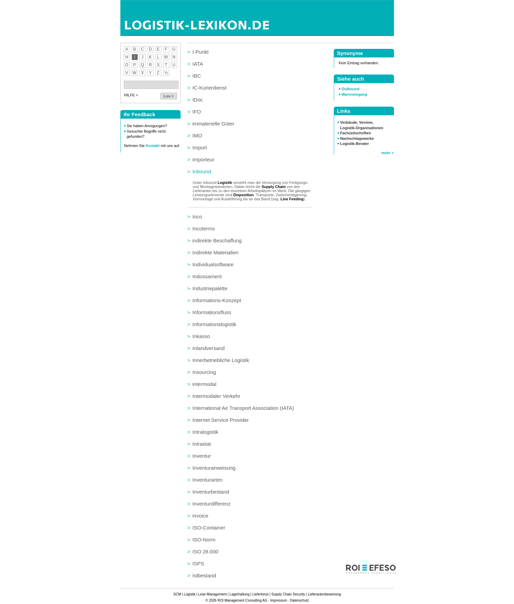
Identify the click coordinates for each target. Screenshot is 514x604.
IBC (197, 76)
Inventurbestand (211, 492)
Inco (197, 216)
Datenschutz (299, 600)
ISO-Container (209, 528)
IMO (197, 135)
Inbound (202, 171)
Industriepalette (210, 288)
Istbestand (204, 575)
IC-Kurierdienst (210, 88)
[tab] (249, 52)
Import (200, 147)
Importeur (203, 159)
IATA (198, 64)
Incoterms (204, 228)
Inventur (202, 456)
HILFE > (131, 95)
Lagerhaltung (239, 594)
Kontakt (153, 146)
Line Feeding (292, 199)
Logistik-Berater (354, 144)
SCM (177, 594)
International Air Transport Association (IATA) (243, 408)
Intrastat (202, 444)
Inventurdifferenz (211, 504)
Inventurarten (208, 480)
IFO (197, 112)
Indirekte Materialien (216, 252)
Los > (169, 96)
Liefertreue (260, 594)
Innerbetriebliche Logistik (221, 360)
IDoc (198, 100)
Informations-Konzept (217, 300)
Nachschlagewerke (357, 138)
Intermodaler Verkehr (216, 396)
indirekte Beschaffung (217, 240)
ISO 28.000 (206, 551)
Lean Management (212, 594)
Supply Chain (274, 187)
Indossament (207, 276)
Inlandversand (209, 348)
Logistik (225, 182)
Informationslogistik (214, 324)
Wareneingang (354, 94)
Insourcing (204, 372)
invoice (201, 516)
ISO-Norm (204, 539)
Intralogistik (206, 432)
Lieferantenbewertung (324, 594)
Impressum (278, 600)
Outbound (350, 89)
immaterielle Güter (214, 123)
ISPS (198, 563)
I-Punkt (201, 52)
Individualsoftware (213, 264)
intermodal (204, 384)
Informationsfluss (212, 312)
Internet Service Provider (221, 420)
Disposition (243, 195)
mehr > (387, 153)
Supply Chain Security (288, 594)
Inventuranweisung (214, 468)
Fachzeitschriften (355, 133)
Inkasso (201, 336)
